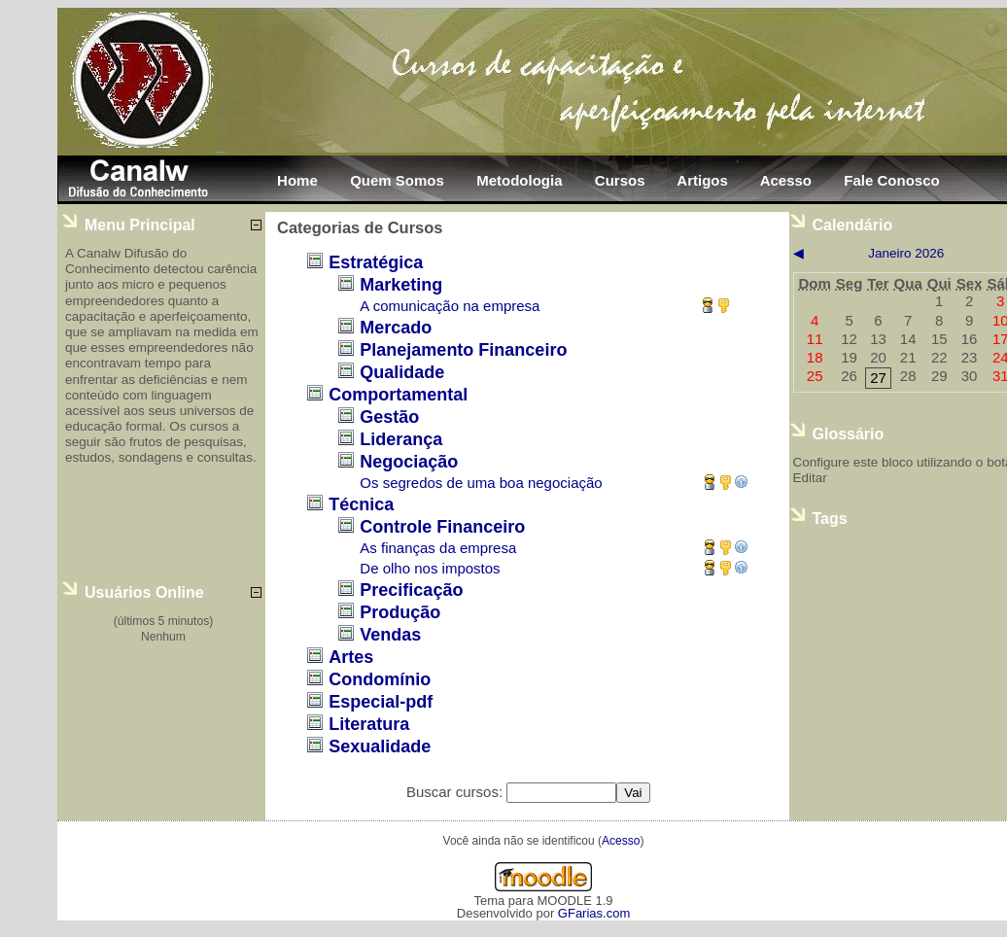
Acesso (786, 180)
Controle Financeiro (442, 527)
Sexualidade (380, 746)
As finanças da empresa (438, 547)
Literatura (369, 724)
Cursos (620, 180)
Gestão (389, 417)
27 (878, 377)
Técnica (361, 504)
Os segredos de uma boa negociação (481, 482)
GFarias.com (594, 913)
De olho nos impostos (430, 568)
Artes (351, 657)
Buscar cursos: (456, 791)
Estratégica (376, 262)
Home (297, 180)
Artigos (702, 180)
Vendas (390, 634)
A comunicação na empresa (449, 305)
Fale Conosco (891, 180)
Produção (400, 612)
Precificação (411, 590)
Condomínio (380, 679)
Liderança (401, 439)
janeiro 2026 (906, 253)
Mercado (396, 327)
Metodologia (519, 180)
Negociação (409, 461)
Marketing (401, 285)
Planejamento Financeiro (463, 350)
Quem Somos (397, 180)
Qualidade (402, 372)
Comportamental (398, 394)
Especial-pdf (381, 701)
